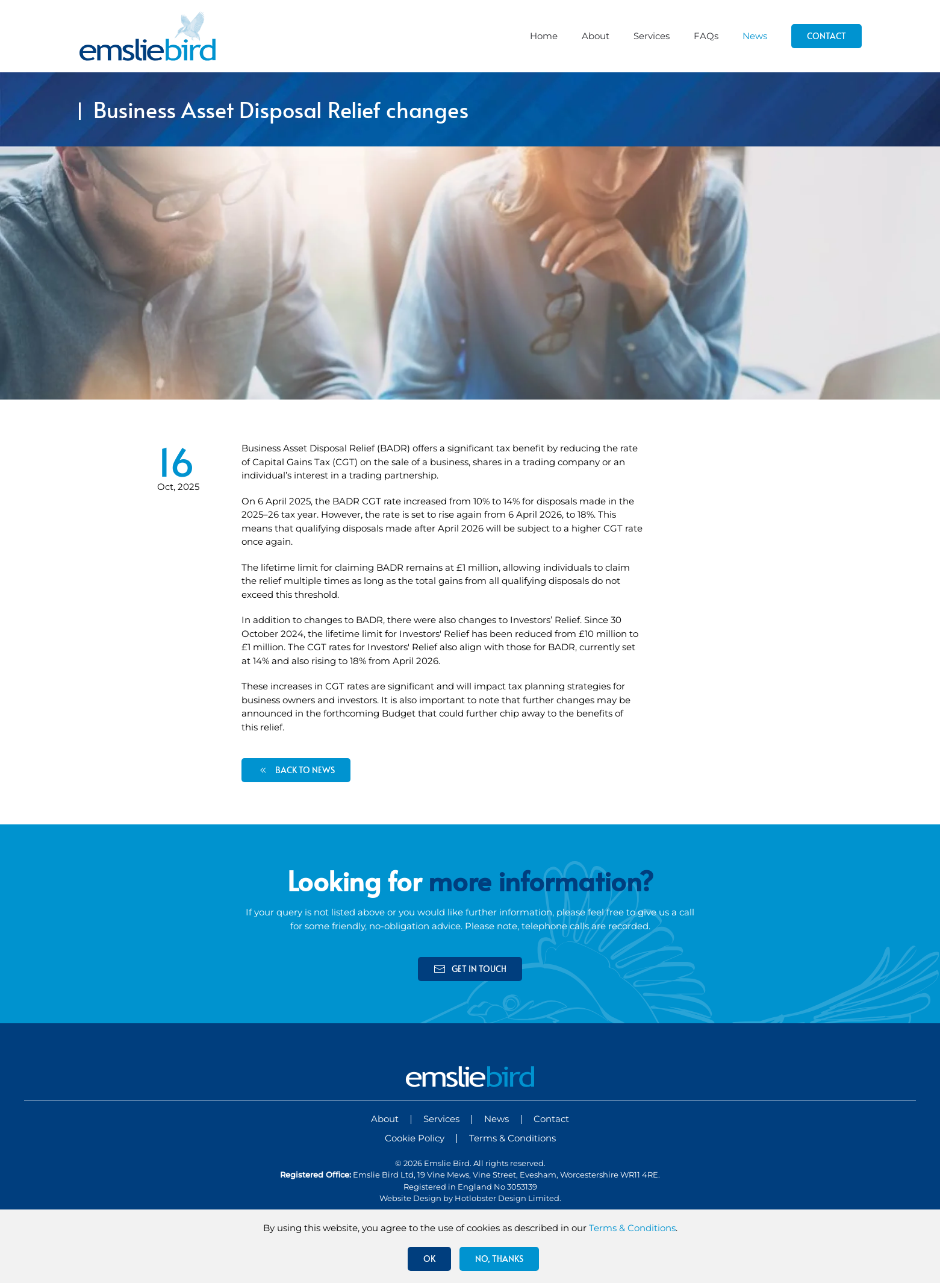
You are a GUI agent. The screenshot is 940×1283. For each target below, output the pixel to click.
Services (651, 36)
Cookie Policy (414, 1138)
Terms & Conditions (512, 1138)
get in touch (470, 969)
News (754, 36)
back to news (296, 770)
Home (544, 36)
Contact (826, 36)
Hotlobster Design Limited (507, 1198)
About (595, 36)
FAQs (706, 36)
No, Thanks (499, 1258)
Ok (429, 1258)
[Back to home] (147, 36)
